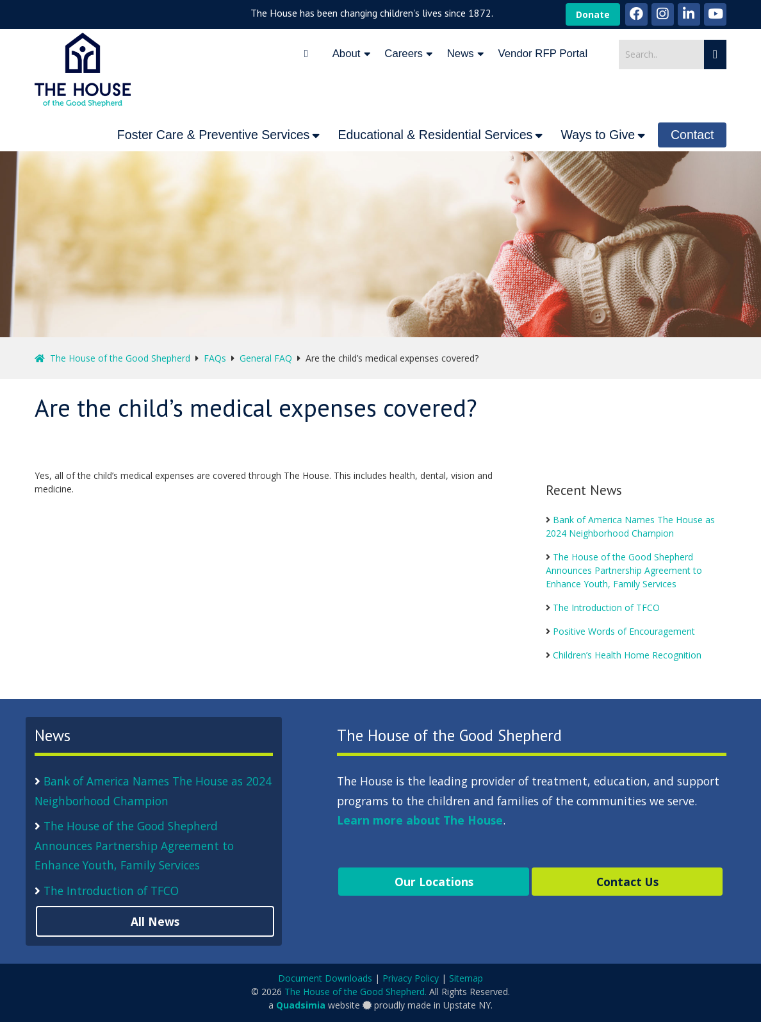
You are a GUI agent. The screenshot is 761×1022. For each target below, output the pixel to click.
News (460, 53)
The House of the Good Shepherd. (355, 991)
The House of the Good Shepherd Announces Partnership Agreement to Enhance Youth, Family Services (624, 570)
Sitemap (466, 978)
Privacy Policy (410, 978)
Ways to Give (598, 135)
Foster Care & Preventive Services (213, 135)
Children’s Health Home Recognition (627, 655)
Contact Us (627, 881)
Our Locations (434, 881)
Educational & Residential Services (435, 135)
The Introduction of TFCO (606, 607)
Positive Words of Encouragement (624, 631)
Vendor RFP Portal (543, 53)
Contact (692, 135)
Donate (593, 14)
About (346, 53)
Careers (403, 53)
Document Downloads (325, 978)
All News (155, 921)
